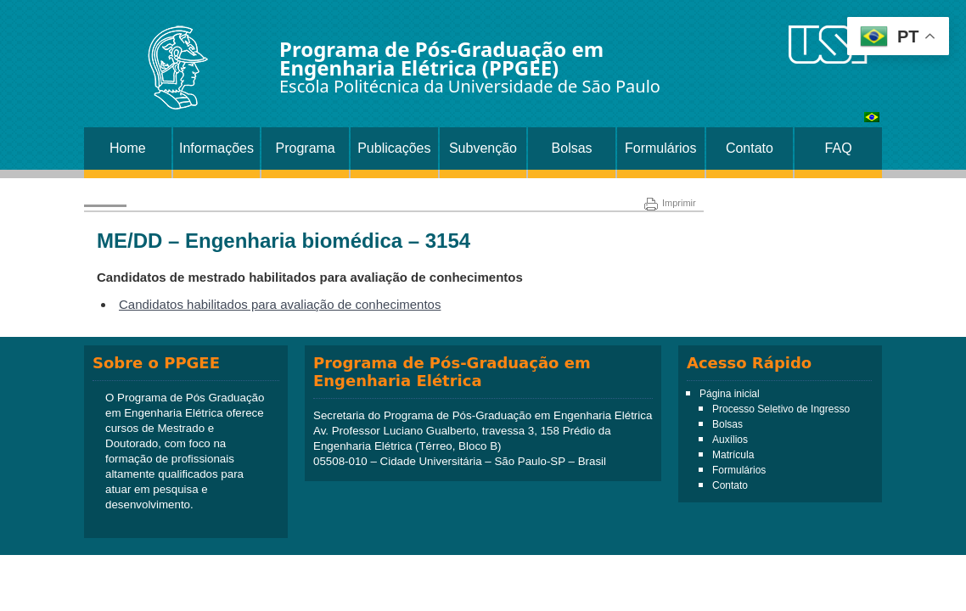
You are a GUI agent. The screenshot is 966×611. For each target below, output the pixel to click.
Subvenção (483, 148)
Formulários (660, 148)
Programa (305, 148)
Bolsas (572, 148)
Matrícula (733, 455)
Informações (216, 148)
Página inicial (729, 394)
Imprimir (670, 203)
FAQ (838, 148)
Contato (749, 148)
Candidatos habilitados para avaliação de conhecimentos (280, 304)
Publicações (393, 148)
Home (128, 148)
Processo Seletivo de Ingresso (781, 409)
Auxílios (730, 440)
